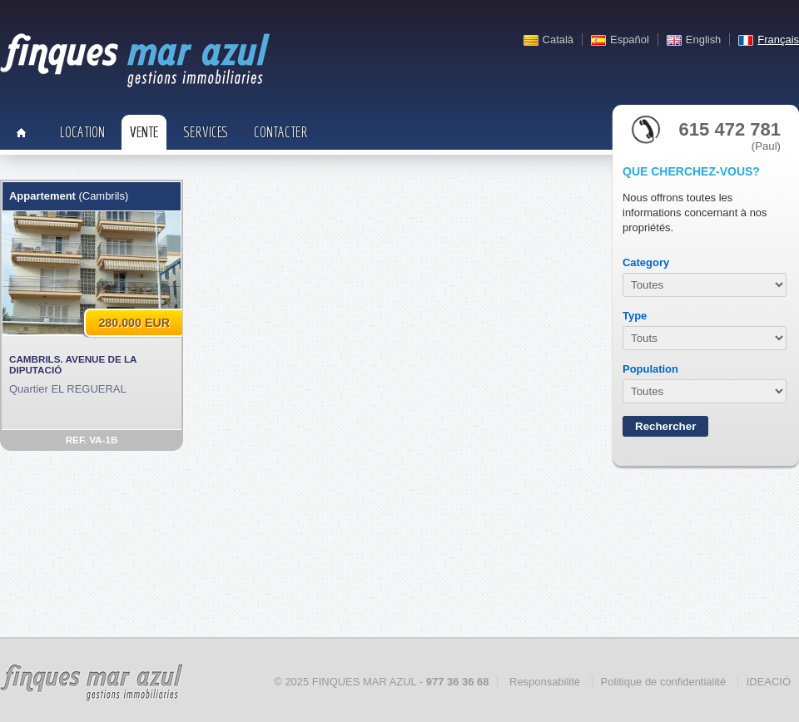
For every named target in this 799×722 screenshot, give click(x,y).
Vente (144, 132)
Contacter (281, 132)
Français (778, 39)
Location (82, 132)
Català (558, 39)
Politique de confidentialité (664, 681)
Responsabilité (544, 681)
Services (206, 132)
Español (629, 39)
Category (646, 262)
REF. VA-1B (92, 439)
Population (650, 369)
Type (635, 315)
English (703, 39)
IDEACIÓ (769, 681)
